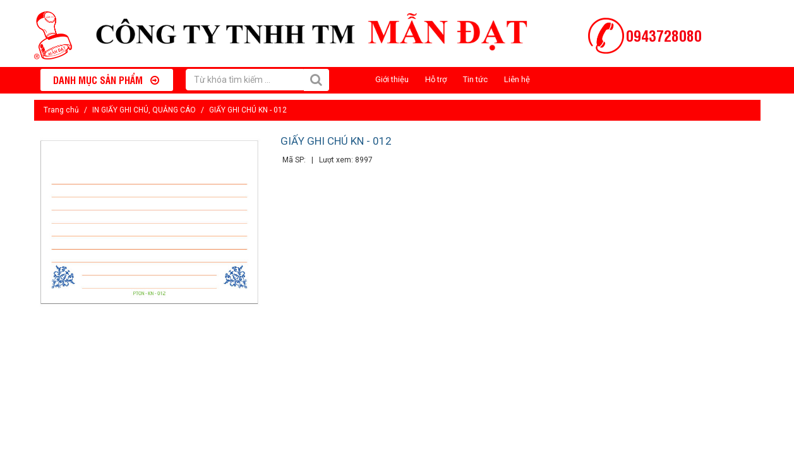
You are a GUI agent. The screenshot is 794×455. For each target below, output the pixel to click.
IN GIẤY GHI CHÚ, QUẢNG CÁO (144, 110)
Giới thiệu (392, 79)
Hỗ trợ (436, 79)
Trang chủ (61, 110)
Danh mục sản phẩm (106, 80)
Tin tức (475, 79)
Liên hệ (517, 79)
